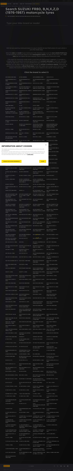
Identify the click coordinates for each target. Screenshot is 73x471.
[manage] (25, 242)
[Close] (59, 226)
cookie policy (43, 236)
